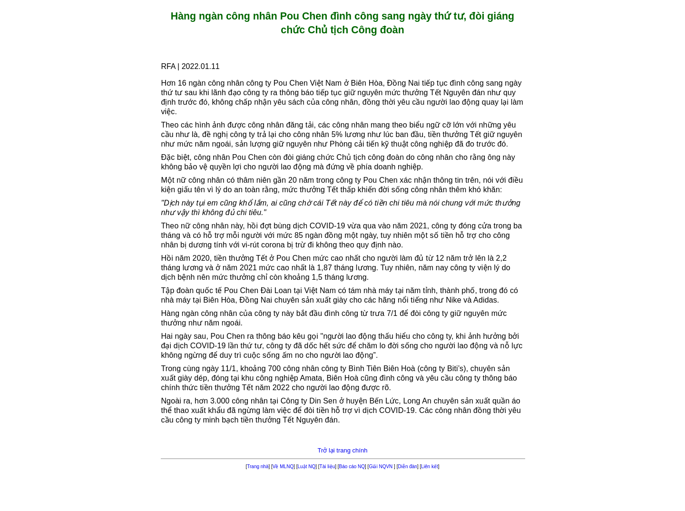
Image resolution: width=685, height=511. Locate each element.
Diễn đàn (407, 466)
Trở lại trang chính (343, 450)
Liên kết (429, 466)
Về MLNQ (283, 466)
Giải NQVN (381, 466)
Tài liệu (327, 466)
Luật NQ (307, 466)
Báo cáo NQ (352, 466)
